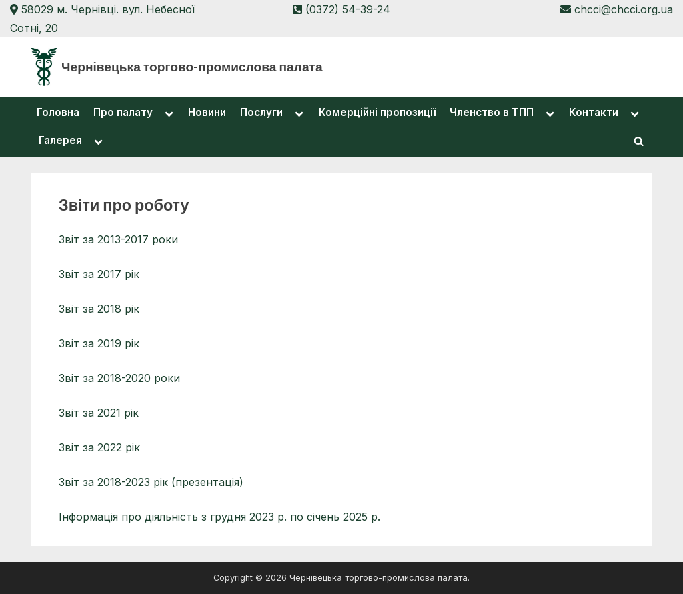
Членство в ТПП (492, 112)
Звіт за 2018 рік (99, 308)
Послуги (261, 112)
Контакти (593, 112)
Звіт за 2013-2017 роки (118, 239)
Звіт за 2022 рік (99, 447)
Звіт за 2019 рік (99, 343)
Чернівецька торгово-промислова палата (192, 66)
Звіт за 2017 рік (99, 274)
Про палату (123, 112)
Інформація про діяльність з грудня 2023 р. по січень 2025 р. (219, 516)
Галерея (60, 140)
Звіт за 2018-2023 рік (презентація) (151, 482)
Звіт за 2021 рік (99, 412)
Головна (58, 112)
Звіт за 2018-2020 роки (119, 378)
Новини (207, 112)
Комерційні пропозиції (377, 112)
